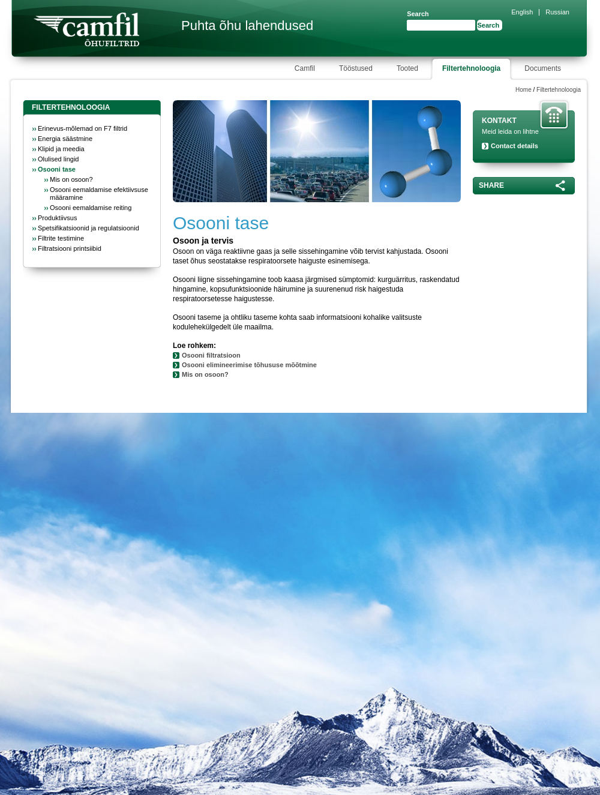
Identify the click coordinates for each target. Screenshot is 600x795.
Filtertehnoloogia (558, 89)
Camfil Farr (86, 29)
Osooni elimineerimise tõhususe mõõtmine (249, 364)
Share (491, 185)
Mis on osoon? (205, 374)
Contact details (514, 145)
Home (523, 89)
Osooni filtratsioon (211, 355)
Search (418, 13)
